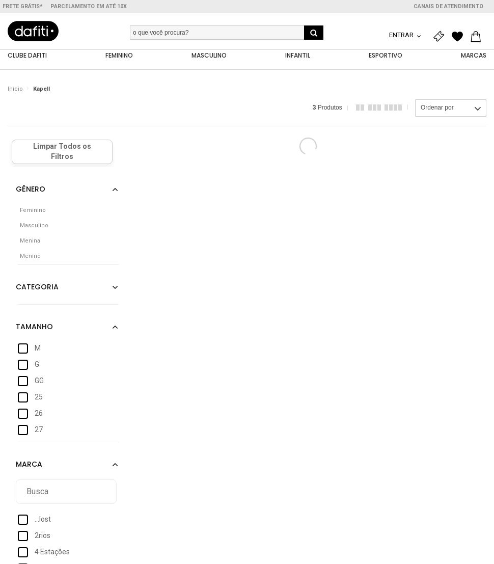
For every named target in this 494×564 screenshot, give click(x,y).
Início (15, 89)
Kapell (41, 89)
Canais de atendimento (448, 6)
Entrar (402, 35)
